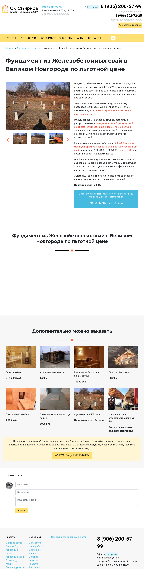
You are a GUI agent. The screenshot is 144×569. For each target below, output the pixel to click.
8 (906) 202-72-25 (128, 15)
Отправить (22, 510)
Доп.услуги (29, 38)
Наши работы (36, 546)
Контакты (94, 38)
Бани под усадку (15, 567)
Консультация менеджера (106, 202)
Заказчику (66, 38)
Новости (33, 563)
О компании (35, 537)
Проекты (11, 38)
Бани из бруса (13, 546)
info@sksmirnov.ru (52, 6)
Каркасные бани (15, 556)
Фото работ (48, 38)
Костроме (92, 7)
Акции (81, 38)
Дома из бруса (14, 542)
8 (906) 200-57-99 (121, 6)
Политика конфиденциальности (69, 537)
